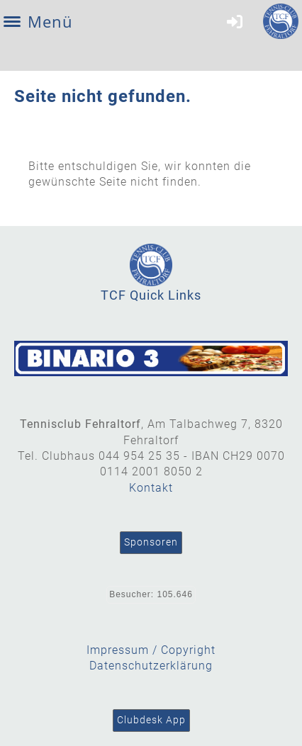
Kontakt (151, 487)
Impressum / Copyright (151, 650)
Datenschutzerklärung (151, 665)
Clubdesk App (151, 719)
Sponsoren (151, 542)
